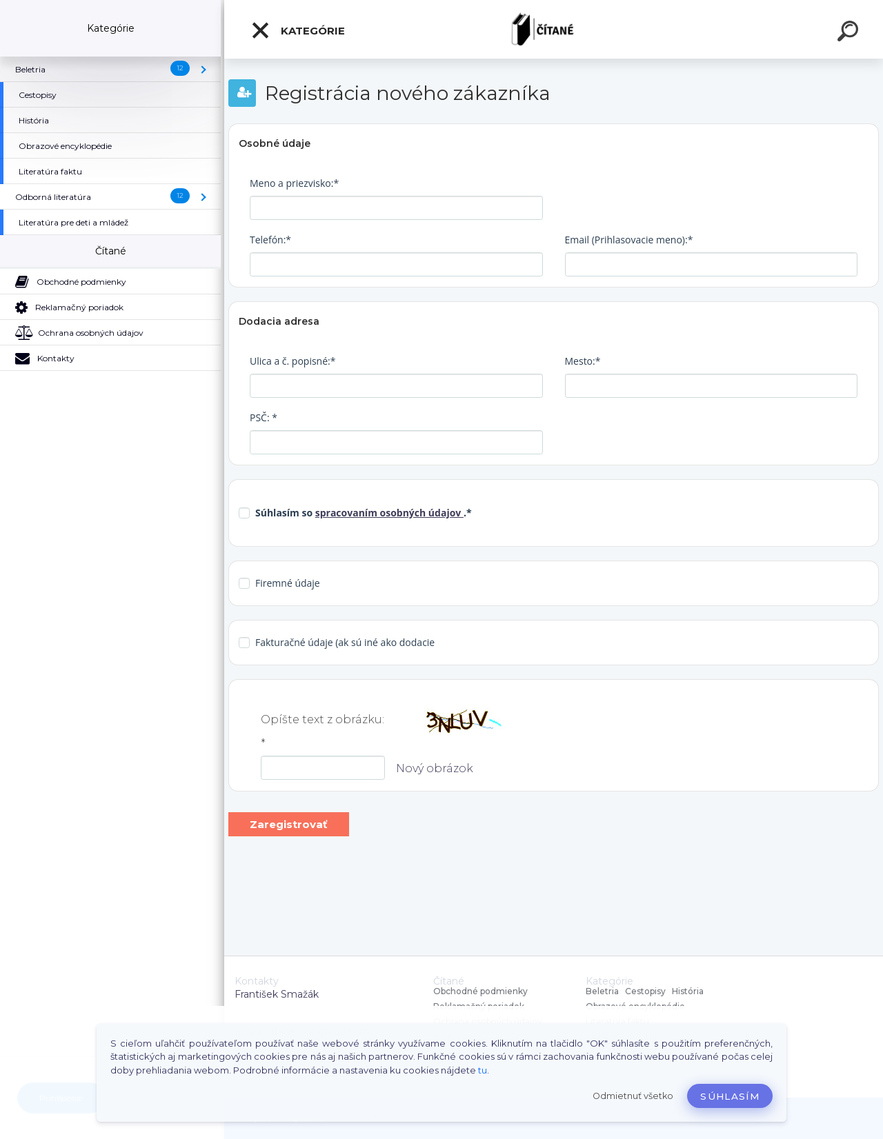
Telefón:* (270, 239)
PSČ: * (263, 417)
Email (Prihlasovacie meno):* (629, 239)
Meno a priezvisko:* (294, 183)
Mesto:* (583, 360)
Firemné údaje (287, 582)
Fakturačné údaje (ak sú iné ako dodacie (345, 642)
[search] (849, 33)
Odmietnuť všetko (633, 1096)
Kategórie (297, 30)
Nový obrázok (434, 768)
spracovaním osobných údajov (389, 512)
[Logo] (554, 29)
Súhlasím (730, 1096)
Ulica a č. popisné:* (292, 360)
